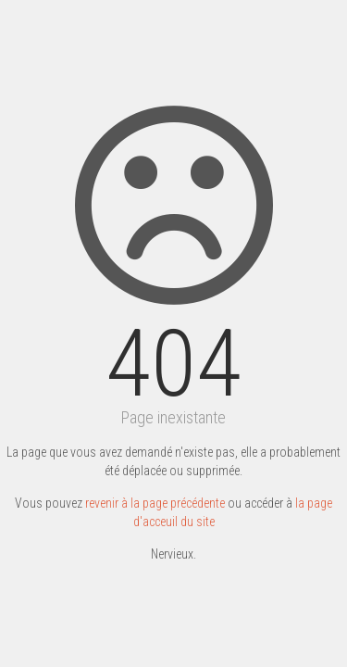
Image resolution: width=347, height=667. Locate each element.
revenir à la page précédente (155, 503)
